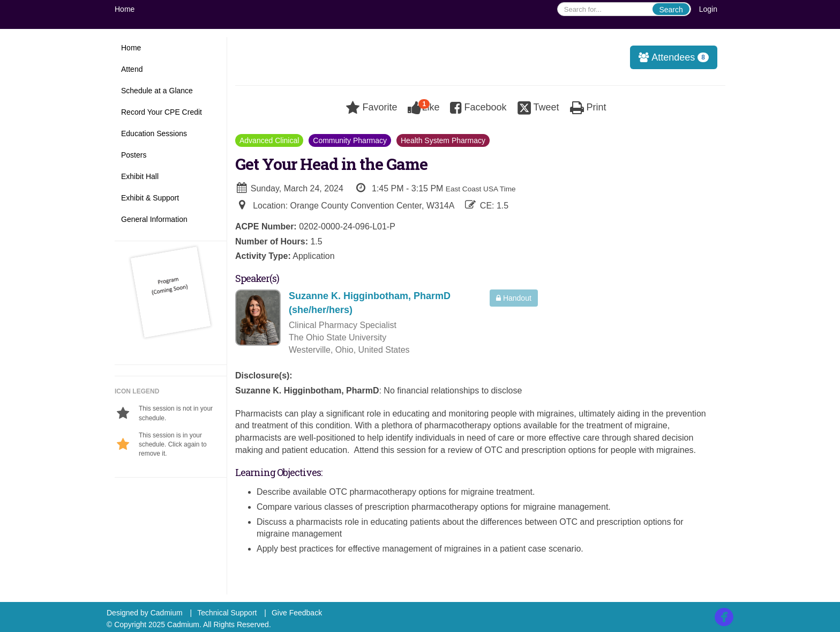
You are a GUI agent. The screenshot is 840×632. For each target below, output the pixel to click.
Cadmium (167, 612)
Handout (513, 298)
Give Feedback (297, 612)
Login (708, 9)
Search (670, 9)
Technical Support (227, 612)
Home (124, 9)
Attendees (670, 57)
